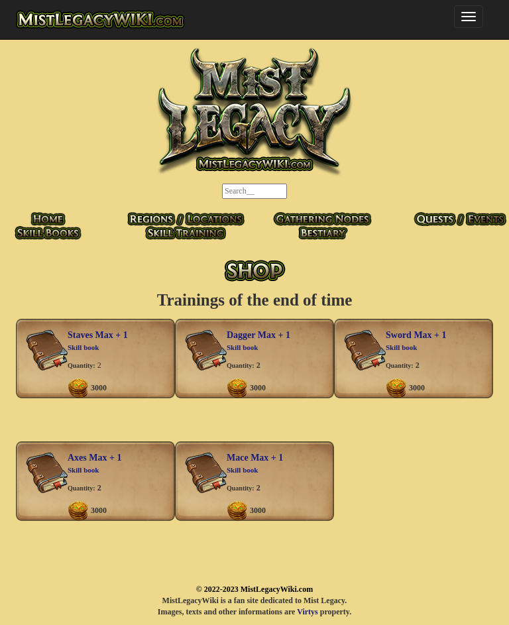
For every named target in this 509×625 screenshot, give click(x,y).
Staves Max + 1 (98, 335)
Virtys (307, 611)
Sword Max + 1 (416, 335)
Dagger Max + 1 (258, 335)
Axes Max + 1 (94, 458)
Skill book (83, 347)
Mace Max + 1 (255, 458)
